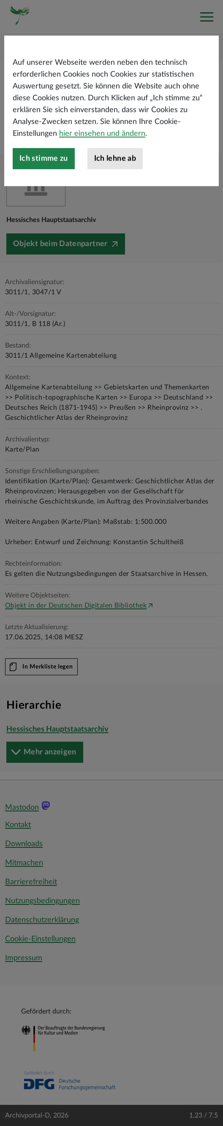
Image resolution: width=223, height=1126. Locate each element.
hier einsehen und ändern (102, 151)
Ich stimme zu (43, 176)
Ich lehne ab (115, 176)
